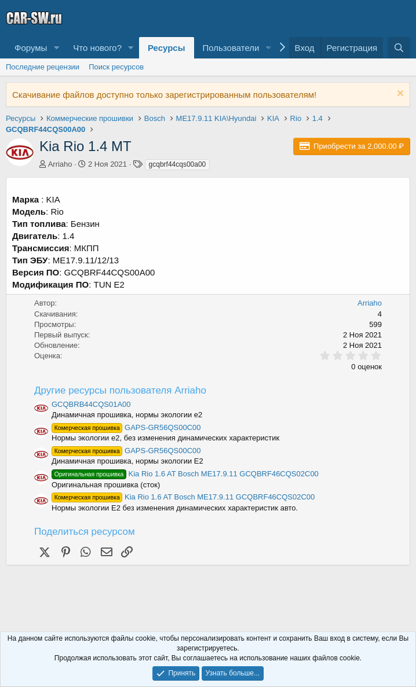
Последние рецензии (42, 67)
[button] (56, 47)
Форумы (30, 48)
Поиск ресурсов (116, 67)
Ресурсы (166, 48)
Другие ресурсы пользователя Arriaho (120, 390)
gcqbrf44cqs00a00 (177, 164)
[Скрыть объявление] (399, 95)
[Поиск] (399, 47)
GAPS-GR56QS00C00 (126, 427)
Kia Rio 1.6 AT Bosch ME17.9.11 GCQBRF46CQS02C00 (185, 473)
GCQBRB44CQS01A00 (91, 404)
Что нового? (97, 48)
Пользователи (231, 48)
